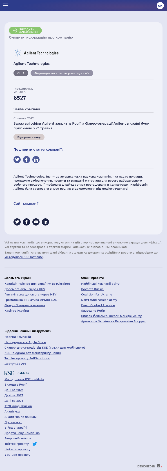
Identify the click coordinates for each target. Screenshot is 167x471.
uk (160, 5)
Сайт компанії (25, 203)
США (20, 73)
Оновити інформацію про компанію (41, 37)
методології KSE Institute (23, 256)
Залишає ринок (28, 30)
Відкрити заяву (29, 137)
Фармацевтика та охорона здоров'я (61, 73)
